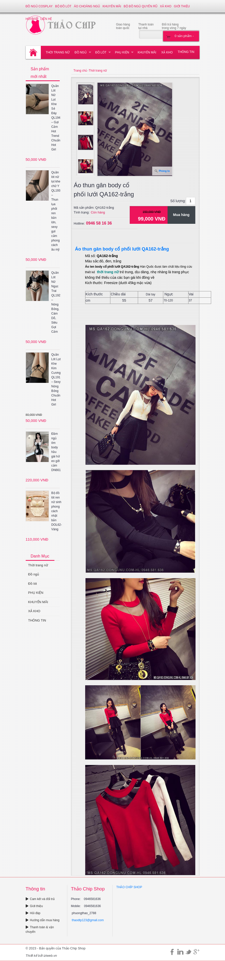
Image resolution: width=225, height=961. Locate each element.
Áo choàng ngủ (87, 6)
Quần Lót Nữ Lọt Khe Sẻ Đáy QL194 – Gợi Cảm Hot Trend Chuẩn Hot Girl (55, 117)
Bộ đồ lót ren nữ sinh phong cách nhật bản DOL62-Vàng (56, 511)
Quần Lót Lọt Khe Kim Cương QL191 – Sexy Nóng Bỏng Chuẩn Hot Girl (56, 379)
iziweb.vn (50, 955)
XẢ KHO (165, 6)
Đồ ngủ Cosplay (39, 6)
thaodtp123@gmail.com (88, 920)
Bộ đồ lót (63, 6)
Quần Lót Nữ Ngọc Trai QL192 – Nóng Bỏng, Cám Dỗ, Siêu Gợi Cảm (55, 302)
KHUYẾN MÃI (112, 6)
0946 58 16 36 (99, 223)
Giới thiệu (182, 6)
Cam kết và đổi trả (40, 899)
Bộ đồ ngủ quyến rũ (140, 6)
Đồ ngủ (81, 52)
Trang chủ (80, 70)
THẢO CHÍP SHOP (129, 887)
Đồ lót (100, 52)
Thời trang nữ (58, 52)
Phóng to (164, 171)
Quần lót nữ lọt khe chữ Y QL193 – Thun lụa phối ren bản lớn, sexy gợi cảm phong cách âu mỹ (55, 211)
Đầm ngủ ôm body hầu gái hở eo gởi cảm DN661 (56, 452)
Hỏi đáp (33, 913)
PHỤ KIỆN (122, 52)
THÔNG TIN (186, 52)
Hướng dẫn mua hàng (42, 920)
